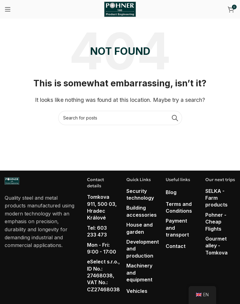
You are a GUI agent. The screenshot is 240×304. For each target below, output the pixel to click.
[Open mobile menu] (8, 9)
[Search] (120, 118)
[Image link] (12, 180)
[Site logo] (120, 9)
